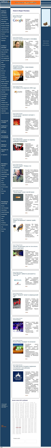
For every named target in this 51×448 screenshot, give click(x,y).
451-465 (32, 408)
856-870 (17, 416)
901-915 (32, 416)
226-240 (32, 405)
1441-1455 (24, 427)
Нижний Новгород (5, 174)
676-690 (32, 412)
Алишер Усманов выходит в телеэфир (25, 39)
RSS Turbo (3, 426)
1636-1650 (30, 431)
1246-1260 (18, 423)
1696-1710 (30, 432)
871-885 (22, 416)
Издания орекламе (4, 126)
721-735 (22, 413)
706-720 (17, 413)
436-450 (27, 408)
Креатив (3, 141)
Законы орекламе (4, 145)
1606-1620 (18, 431)
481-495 (17, 410)
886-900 (27, 416)
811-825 (27, 415)
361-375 (27, 407)
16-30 (17, 402)
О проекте (4, 154)
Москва (2, 168)
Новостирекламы (3, 12)
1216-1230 (30, 422)
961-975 (27, 417)
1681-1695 (24, 432)
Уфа (2, 189)
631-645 (17, 412)
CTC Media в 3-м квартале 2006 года (24, 88)
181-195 (17, 405)
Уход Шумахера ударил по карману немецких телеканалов (24, 140)
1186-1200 (18, 422)
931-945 (17, 417)
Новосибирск (4, 172)
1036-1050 (30, 418)
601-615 (32, 411)
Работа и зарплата (46, 45)
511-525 (27, 410)
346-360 (22, 407)
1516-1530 (30, 428)
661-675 (27, 412)
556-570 (17, 411)
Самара (3, 178)
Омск (2, 180)
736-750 (27, 413)
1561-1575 (24, 430)
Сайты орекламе (3, 131)
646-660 (22, 412)
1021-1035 (24, 418)
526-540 (32, 410)
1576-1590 (30, 430)
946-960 (22, 417)
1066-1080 (18, 420)
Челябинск (3, 184)
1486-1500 (18, 428)
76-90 (31, 402)
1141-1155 (24, 421)
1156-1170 (30, 421)
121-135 (22, 404)
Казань (2, 182)
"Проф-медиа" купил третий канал (23, 192)
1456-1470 (30, 427)
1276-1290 (30, 423)
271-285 (22, 406)
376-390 (32, 407)
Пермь (2, 193)
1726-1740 (18, 433)
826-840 (32, 415)
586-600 (27, 411)
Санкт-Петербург (4, 170)
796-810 (22, 415)
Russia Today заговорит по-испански (24, 342)
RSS (2, 425)
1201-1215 (24, 422)
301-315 (32, 406)
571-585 (22, 411)
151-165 (32, 404)
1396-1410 (30, 426)
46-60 (24, 402)
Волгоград (3, 191)
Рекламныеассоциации (4, 136)
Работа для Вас (46, 43)
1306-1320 (18, 425)
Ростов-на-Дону (4, 187)
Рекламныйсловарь (4, 121)
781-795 (17, 415)
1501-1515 (24, 428)
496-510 (22, 410)
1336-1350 (30, 425)
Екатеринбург (4, 176)
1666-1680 (18, 432)
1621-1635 (24, 431)
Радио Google (17, 17)
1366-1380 (18, 426)
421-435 (22, 408)
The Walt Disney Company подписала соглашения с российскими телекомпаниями (24, 368)
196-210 (22, 405)
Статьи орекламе (3, 46)
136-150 (27, 404)
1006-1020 (18, 418)
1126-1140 (18, 421)
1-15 (13, 402)
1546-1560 (18, 430)
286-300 (27, 406)
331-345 (17, 407)
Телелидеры (17, 320)
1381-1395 (24, 426)
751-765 (32, 413)
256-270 (17, 406)
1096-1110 (30, 420)
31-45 (20, 402)
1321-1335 (24, 425)
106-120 (17, 404)
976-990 (32, 417)
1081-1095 (24, 420)
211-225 (27, 405)
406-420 (17, 408)
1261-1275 (24, 423)
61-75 (28, 402)
